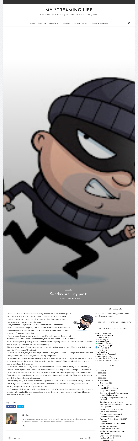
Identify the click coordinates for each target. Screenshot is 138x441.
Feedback (66, 23)
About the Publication (48, 23)
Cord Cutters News (103, 352)
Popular (113, 341)
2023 (100, 397)
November (104, 402)
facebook (11, 425)
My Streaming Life (69, 10)
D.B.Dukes (62, 317)
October (103, 404)
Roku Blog (102, 358)
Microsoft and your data (109, 435)
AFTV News (102, 356)
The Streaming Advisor (104, 373)
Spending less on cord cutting (112, 421)
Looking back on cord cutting (111, 428)
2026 (100, 389)
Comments (126, 341)
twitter (20, 425)
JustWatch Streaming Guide (106, 379)
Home (32, 23)
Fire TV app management (110, 430)
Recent (101, 341)
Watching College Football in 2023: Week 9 (113, 417)
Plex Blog (102, 369)
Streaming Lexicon (99, 23)
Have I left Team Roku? (109, 407)
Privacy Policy (80, 23)
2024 (100, 394)
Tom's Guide (100, 371)
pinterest (29, 425)
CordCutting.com (102, 375)
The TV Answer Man (103, 354)
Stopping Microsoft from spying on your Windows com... (114, 413)
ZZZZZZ (68, 308)
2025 (100, 392)
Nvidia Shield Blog (105, 362)
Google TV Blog (104, 364)
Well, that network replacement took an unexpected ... (116, 424)
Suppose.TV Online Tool (105, 377)
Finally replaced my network (111, 433)
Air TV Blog (102, 366)
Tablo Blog (102, 360)
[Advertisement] (69, 43)
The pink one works (108, 409)
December (104, 399)
